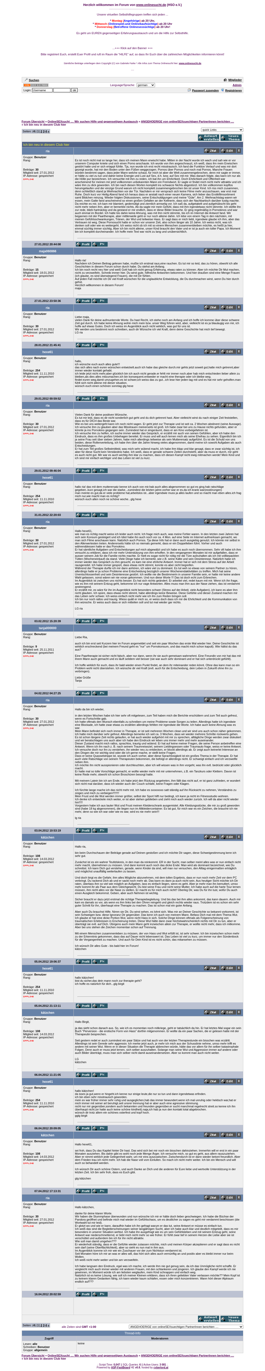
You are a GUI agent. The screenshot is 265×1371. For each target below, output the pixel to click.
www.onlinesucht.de (151, 5)
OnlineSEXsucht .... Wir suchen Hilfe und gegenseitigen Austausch (93, 121)
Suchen (32, 80)
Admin (237, 85)
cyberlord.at (160, 1367)
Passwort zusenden (203, 90)
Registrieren (231, 90)
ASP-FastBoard (120, 1367)
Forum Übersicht (33, 121)
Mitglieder (233, 79)
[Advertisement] (132, 105)
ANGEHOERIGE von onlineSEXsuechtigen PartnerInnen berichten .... (187, 121)
